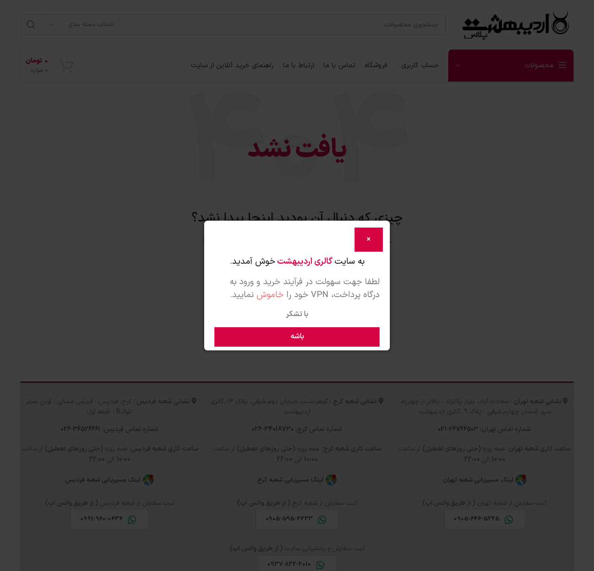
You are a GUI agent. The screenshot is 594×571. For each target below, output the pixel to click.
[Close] (369, 240)
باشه (297, 336)
